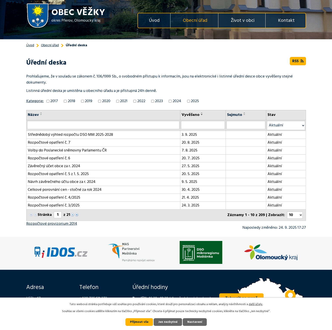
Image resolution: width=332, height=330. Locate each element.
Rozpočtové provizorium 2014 (51, 224)
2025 (195, 101)
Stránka (45, 215)
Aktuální (275, 135)
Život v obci (242, 20)
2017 (54, 101)
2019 (88, 101)
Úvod (154, 20)
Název (33, 115)
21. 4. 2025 (190, 198)
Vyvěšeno (191, 115)
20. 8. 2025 (190, 143)
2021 (123, 101)
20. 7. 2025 (191, 158)
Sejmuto (234, 115)
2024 (177, 101)
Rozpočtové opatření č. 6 (49, 158)
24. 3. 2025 (190, 205)
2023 (159, 101)
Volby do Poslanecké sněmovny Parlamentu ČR (67, 150)
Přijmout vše (139, 322)
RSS (298, 61)
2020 (106, 101)
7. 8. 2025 (189, 150)
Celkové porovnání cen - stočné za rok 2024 (65, 190)
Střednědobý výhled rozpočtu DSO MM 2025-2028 (70, 135)
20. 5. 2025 (190, 174)
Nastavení (194, 322)
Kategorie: (35, 101)
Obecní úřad (195, 20)
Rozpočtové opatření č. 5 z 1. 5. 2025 (58, 174)
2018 (71, 101)
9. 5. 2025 (189, 182)
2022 (141, 101)
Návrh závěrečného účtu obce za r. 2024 (62, 182)
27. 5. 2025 (190, 166)
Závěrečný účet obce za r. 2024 (54, 166)
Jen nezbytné (167, 322)
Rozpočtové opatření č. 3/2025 (54, 205)
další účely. (256, 304)
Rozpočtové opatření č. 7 (49, 143)
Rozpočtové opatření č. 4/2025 (54, 198)
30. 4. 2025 (191, 190)
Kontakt (286, 20)
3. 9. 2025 (189, 135)
